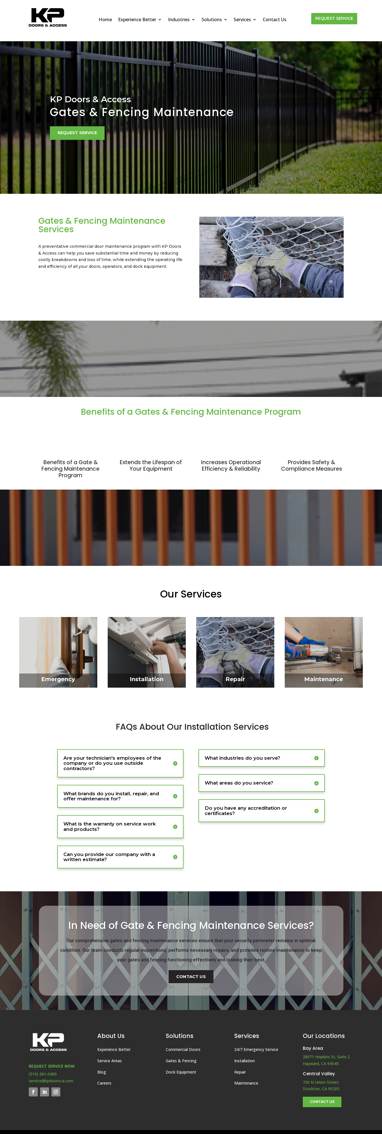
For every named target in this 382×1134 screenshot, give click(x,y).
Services (242, 20)
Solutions (212, 20)
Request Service (334, 18)
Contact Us (274, 20)
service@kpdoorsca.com (51, 1080)
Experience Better (137, 20)
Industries (179, 20)
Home (105, 20)
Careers (104, 1083)
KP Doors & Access (90, 99)
